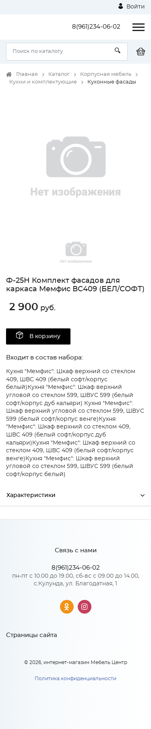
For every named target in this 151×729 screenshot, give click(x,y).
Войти (131, 6)
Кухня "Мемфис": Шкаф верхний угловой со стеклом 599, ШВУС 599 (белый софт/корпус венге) (75, 411)
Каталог (59, 74)
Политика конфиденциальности (75, 678)
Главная (27, 74)
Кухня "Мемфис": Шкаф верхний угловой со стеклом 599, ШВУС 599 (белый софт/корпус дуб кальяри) (69, 395)
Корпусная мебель (105, 74)
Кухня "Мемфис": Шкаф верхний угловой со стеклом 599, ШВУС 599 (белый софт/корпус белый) (69, 466)
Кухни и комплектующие (43, 82)
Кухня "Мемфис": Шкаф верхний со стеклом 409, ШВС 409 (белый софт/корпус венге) (70, 451)
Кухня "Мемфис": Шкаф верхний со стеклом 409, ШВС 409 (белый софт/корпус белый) (70, 379)
